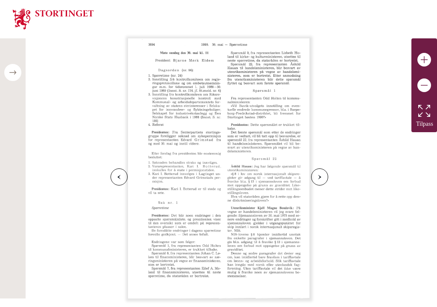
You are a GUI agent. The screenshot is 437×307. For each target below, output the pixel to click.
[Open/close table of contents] (12, 72)
